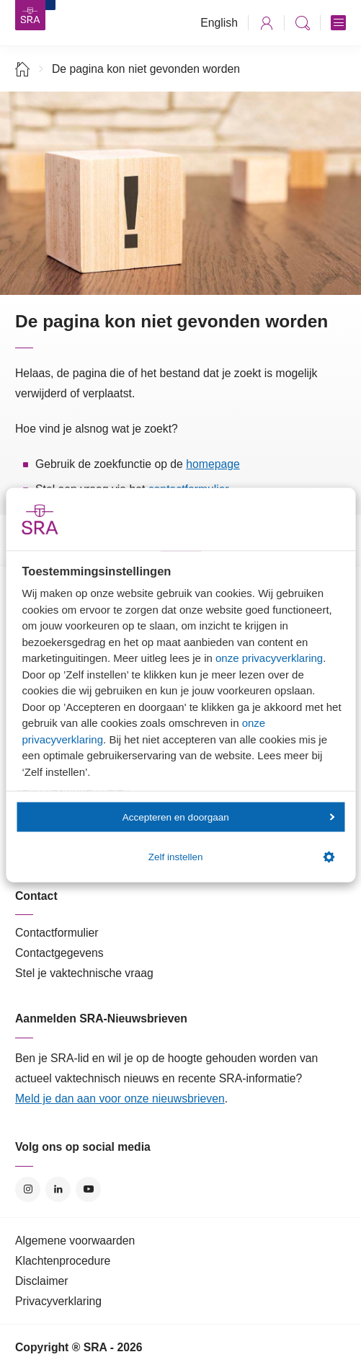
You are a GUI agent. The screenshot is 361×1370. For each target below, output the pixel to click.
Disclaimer (41, 1281)
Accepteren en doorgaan (228, 816)
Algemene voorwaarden (75, 1240)
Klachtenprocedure (62, 1261)
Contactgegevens (59, 953)
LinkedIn (58, 1189)
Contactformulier (57, 933)
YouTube (88, 1189)
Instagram (27, 1189)
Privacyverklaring (58, 1301)
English (219, 23)
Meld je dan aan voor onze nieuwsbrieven (120, 1098)
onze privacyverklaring (269, 658)
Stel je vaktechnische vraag (84, 973)
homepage (212, 464)
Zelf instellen (241, 856)
